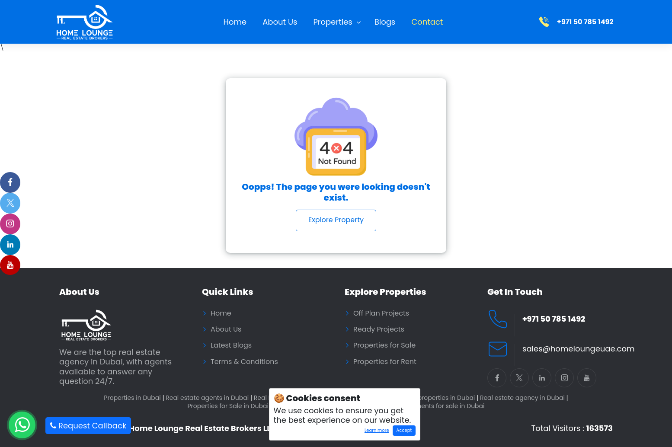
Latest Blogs (231, 345)
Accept (404, 430)
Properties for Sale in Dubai (229, 406)
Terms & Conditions (244, 362)
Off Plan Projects (381, 313)
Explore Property (336, 220)
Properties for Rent (384, 362)
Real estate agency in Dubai (524, 398)
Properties (332, 21)
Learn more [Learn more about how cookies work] (375, 431)
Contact (427, 21)
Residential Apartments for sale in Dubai (424, 406)
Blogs (385, 21)
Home (235, 21)
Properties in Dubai (134, 398)
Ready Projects (378, 329)
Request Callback (88, 425)
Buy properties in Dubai (441, 398)
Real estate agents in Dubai (209, 398)
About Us (279, 21)
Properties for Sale (384, 345)
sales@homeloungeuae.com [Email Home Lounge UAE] (578, 349)
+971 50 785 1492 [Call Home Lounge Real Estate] (553, 319)
